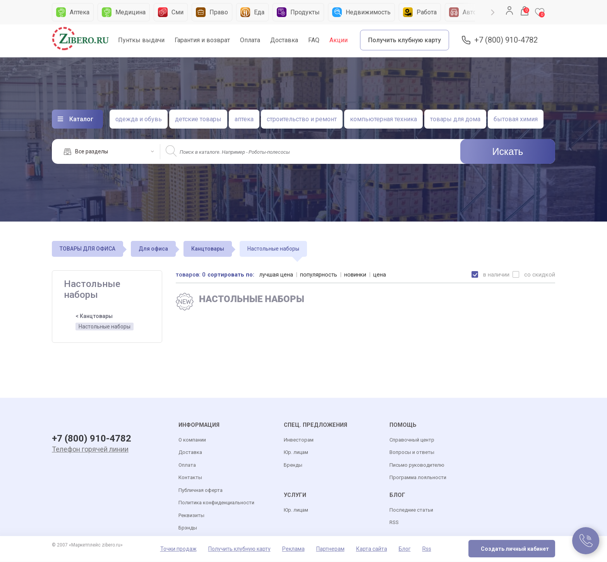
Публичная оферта (200, 490)
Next (492, 12)
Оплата (250, 40)
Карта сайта (371, 549)
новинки (356, 274)
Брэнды (187, 528)
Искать (507, 151)
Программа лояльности (417, 478)
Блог (405, 549)
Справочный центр (411, 440)
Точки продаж (178, 549)
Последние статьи (411, 510)
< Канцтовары (94, 316)
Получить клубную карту (404, 40)
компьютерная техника (383, 119)
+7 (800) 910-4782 (506, 40)
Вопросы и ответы (411, 452)
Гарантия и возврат (202, 40)
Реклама (293, 549)
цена (380, 274)
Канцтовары (207, 249)
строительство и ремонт (302, 119)
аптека (244, 119)
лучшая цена (276, 274)
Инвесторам (299, 440)
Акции (338, 40)
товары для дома (455, 119)
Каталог (81, 119)
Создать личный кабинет (515, 549)
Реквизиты (191, 516)
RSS (394, 523)
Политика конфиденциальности (216, 503)
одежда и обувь (138, 119)
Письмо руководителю (416, 465)
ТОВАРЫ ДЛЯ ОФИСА (87, 249)
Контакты (190, 478)
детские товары (198, 119)
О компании (192, 440)
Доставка (284, 40)
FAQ (313, 40)
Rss (426, 549)
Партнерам (330, 549)
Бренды (293, 465)
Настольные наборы (104, 326)
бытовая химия (516, 119)
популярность (319, 274)
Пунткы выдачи (141, 40)
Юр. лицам (296, 452)
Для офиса (153, 249)
